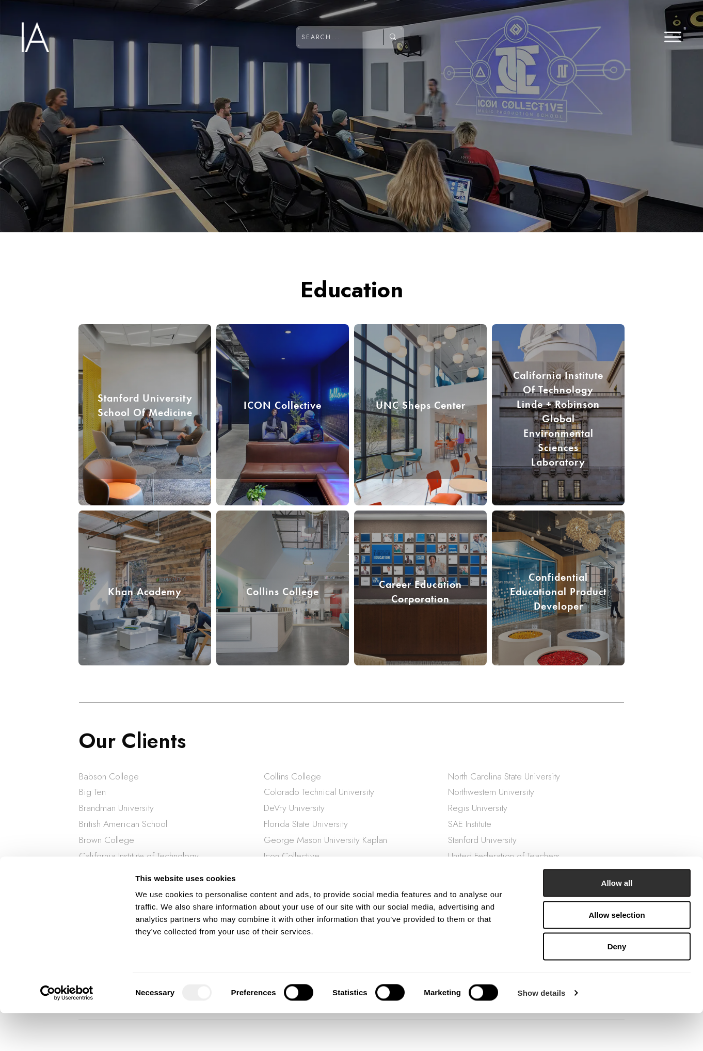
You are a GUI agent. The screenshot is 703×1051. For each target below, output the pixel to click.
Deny (617, 984)
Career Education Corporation (420, 592)
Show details (542, 1030)
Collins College (282, 591)
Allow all (617, 920)
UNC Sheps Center (421, 405)
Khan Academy (145, 591)
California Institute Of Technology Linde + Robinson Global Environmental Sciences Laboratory (558, 419)
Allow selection (616, 952)
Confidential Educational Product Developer (558, 591)
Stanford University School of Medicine (145, 405)
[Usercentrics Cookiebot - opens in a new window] (67, 1031)
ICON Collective (283, 405)
